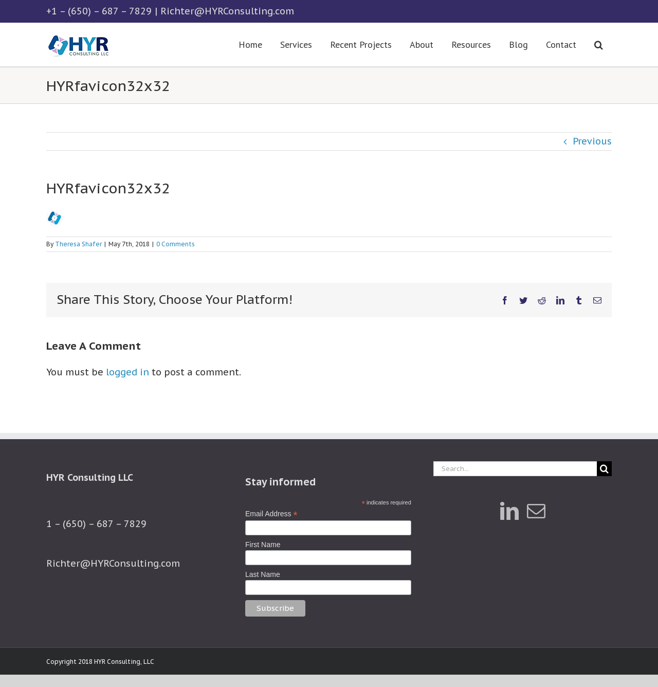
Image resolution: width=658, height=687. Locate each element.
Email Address (271, 514)
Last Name (262, 574)
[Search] (604, 468)
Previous (592, 141)
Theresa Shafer (78, 244)
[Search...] (515, 468)
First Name (262, 544)
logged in (127, 372)
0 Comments (175, 244)
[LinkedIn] (509, 511)
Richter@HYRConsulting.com (227, 11)
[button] (598, 44)
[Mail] (536, 511)
